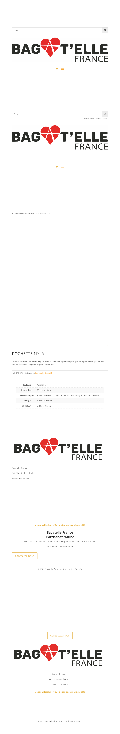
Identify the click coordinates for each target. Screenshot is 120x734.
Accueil (15, 213)
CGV (55, 525)
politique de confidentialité (72, 525)
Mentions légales (43, 525)
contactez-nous (24, 556)
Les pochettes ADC (26, 213)
